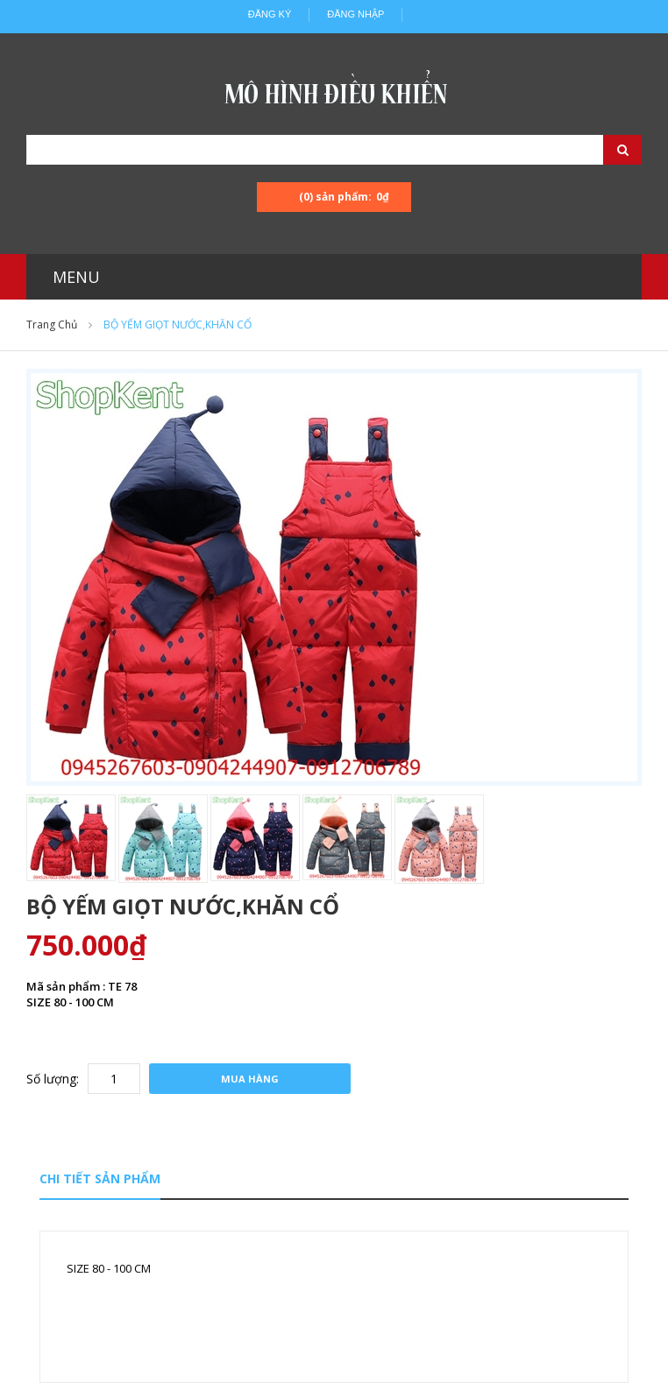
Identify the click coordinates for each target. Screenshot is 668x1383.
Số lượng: (52, 1078)
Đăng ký (270, 14)
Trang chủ (51, 324)
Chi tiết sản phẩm (99, 1178)
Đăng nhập (355, 14)
